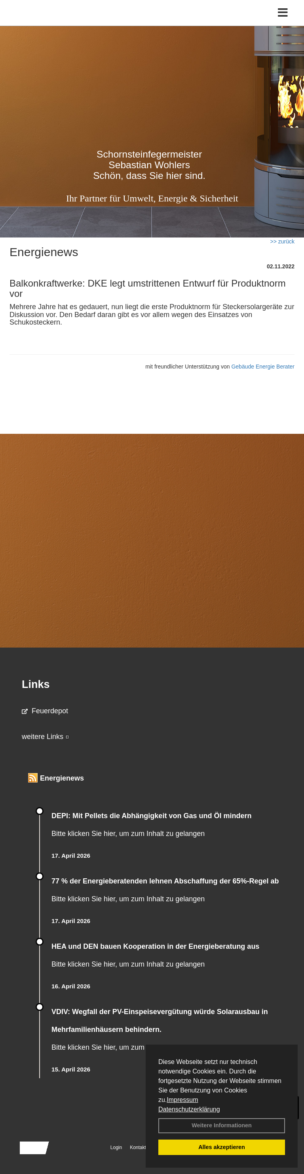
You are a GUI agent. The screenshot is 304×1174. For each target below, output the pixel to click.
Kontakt (138, 1147)
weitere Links (45, 737)
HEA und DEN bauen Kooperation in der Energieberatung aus (155, 946)
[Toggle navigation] (283, 13)
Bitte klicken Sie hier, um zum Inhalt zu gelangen (128, 834)
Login (116, 1147)
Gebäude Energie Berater (262, 366)
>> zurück (282, 241)
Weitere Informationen (222, 1125)
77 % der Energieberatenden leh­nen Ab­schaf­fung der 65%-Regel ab (165, 881)
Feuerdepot (45, 711)
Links (36, 684)
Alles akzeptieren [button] (221, 1147)
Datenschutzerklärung (189, 1109)
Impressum (182, 1099)
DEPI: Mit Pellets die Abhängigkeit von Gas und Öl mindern (156, 816)
